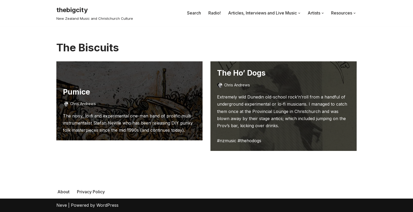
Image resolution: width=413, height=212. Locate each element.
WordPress (107, 205)
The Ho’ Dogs (241, 72)
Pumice (76, 91)
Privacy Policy (91, 191)
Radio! (214, 13)
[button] (299, 13)
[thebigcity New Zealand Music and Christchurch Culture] (94, 13)
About (63, 191)
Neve (61, 205)
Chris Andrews (83, 103)
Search (194, 13)
